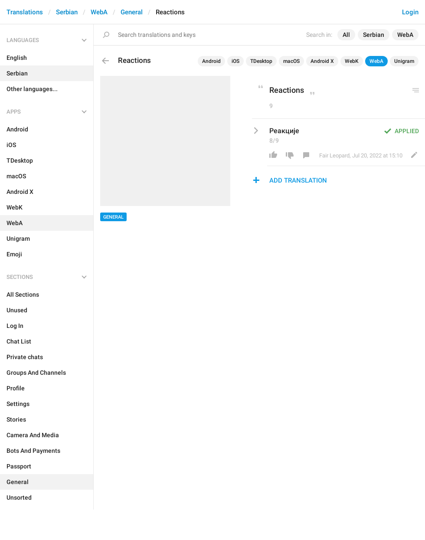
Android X (322, 61)
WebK (352, 61)
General (132, 12)
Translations (25, 12)
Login (410, 12)
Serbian (67, 12)
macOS (291, 61)
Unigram (404, 61)
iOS (235, 61)
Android (211, 61)
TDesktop (261, 61)
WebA (99, 12)
